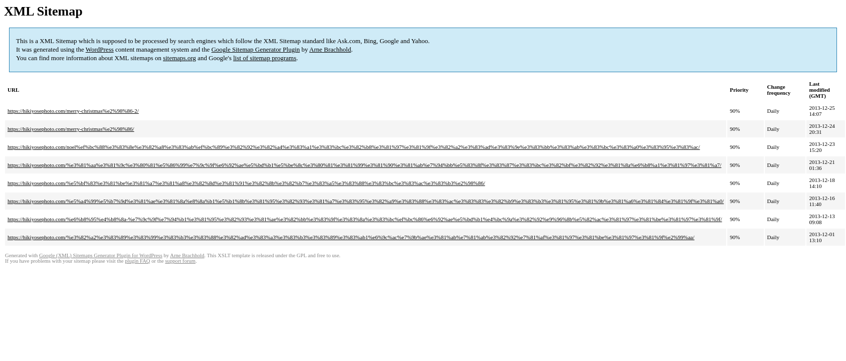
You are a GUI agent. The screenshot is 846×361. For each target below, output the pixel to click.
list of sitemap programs (264, 58)
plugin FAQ (137, 261)
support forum (180, 261)
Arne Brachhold (330, 49)
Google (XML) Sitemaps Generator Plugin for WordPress (100, 255)
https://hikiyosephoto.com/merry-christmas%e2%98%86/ (71, 129)
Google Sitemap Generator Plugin (256, 49)
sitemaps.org (179, 58)
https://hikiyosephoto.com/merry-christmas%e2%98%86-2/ (73, 111)
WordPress (100, 49)
